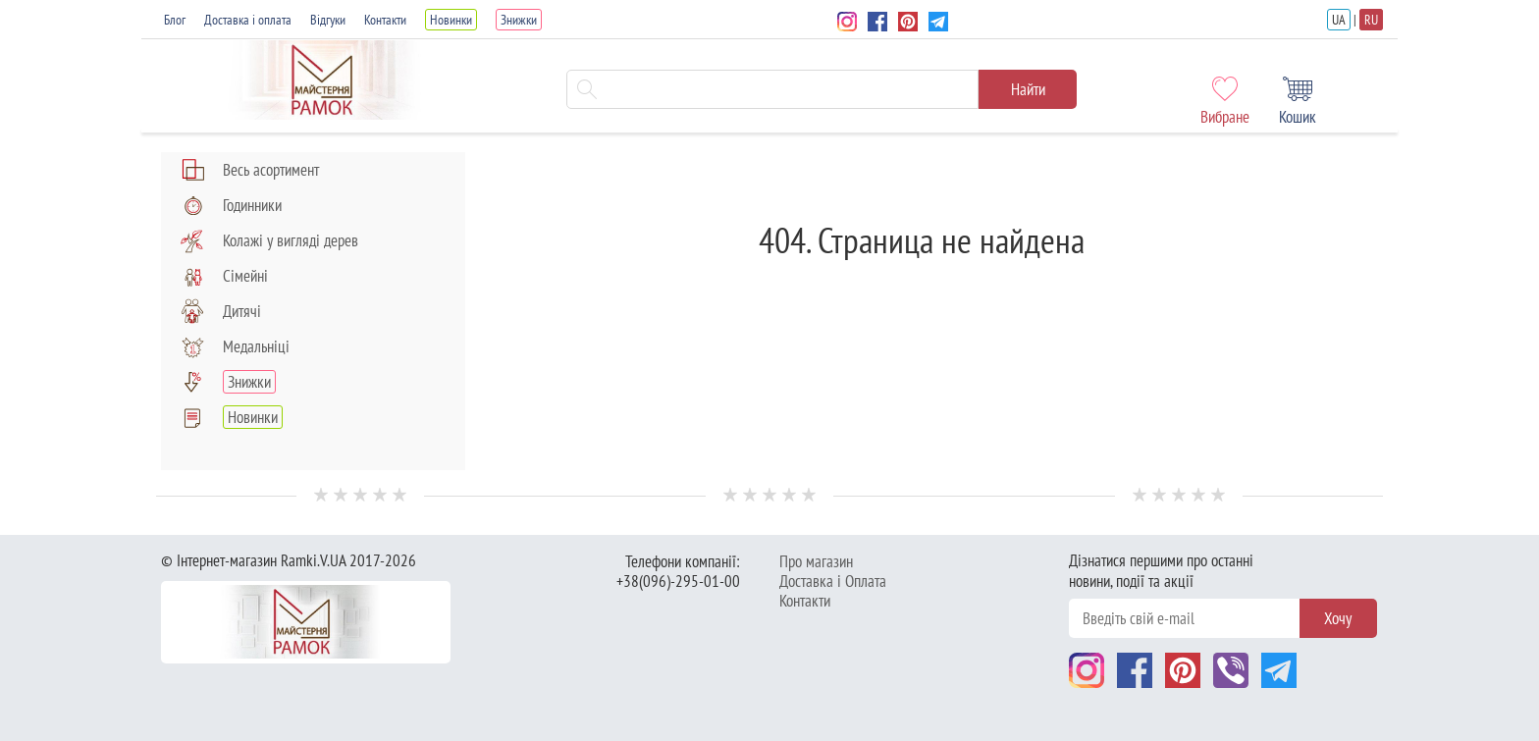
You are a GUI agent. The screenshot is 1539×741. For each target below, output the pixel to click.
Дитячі (221, 311)
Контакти (385, 19)
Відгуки (327, 19)
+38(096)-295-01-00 (678, 581)
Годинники (231, 205)
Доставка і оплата (248, 19)
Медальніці (235, 346)
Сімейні (224, 276)
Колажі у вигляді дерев (269, 240)
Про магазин (816, 561)
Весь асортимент (250, 170)
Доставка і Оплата (832, 581)
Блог (175, 19)
